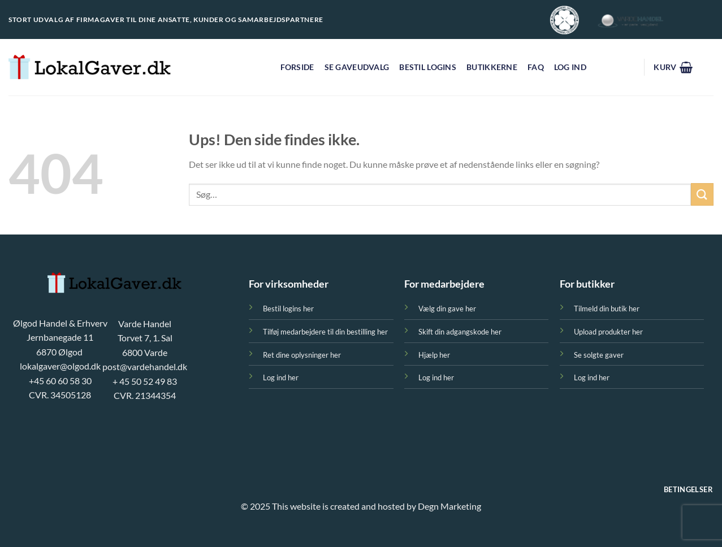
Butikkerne (491, 67)
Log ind (570, 67)
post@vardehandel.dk (144, 366)
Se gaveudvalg (357, 67)
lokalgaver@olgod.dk (60, 366)
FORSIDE (297, 67)
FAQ (536, 67)
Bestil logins (427, 67)
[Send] (702, 194)
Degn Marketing (449, 506)
